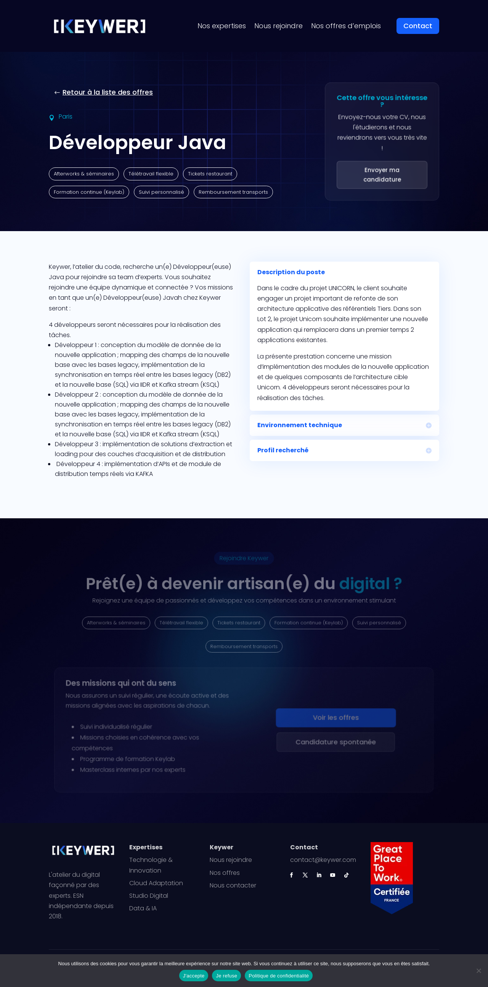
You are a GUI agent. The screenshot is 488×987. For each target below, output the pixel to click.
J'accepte (194, 976)
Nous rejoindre (278, 26)
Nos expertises (221, 26)
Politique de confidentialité (279, 976)
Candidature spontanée (334, 742)
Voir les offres (333, 718)
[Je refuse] (478, 970)
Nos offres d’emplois (346, 26)
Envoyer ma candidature (382, 175)
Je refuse (226, 976)
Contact (417, 26)
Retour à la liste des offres (108, 92)
